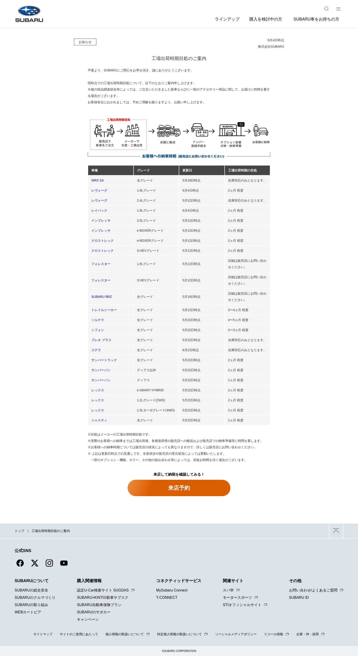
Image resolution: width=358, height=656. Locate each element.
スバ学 (228, 590)
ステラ (96, 350)
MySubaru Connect (171, 590)
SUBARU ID (299, 597)
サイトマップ (43, 634)
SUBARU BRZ (101, 296)
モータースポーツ (237, 597)
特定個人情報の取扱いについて (179, 634)
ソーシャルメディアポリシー (236, 634)
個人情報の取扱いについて (124, 634)
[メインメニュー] (338, 9)
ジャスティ (99, 420)
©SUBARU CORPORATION (179, 651)
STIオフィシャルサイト (242, 605)
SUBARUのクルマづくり (35, 597)
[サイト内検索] (326, 9)
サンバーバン (101, 370)
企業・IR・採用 (307, 634)
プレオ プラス (101, 340)
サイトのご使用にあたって (79, 634)
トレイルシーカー (104, 310)
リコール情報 (273, 634)
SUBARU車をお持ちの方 (316, 19)
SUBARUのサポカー (94, 612)
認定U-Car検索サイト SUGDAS (103, 590)
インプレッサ (101, 220)
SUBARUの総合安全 (31, 590)
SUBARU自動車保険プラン (99, 605)
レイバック (99, 210)
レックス (97, 390)
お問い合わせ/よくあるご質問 (313, 590)
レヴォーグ (99, 190)
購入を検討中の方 (265, 19)
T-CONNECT (166, 597)
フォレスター (101, 264)
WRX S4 (97, 180)
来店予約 (179, 488)
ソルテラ (97, 320)
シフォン (97, 330)
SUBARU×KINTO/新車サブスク (102, 597)
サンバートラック (104, 360)
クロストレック (102, 240)
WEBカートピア (28, 612)
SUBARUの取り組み (31, 605)
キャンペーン (88, 619)
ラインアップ (227, 19)
